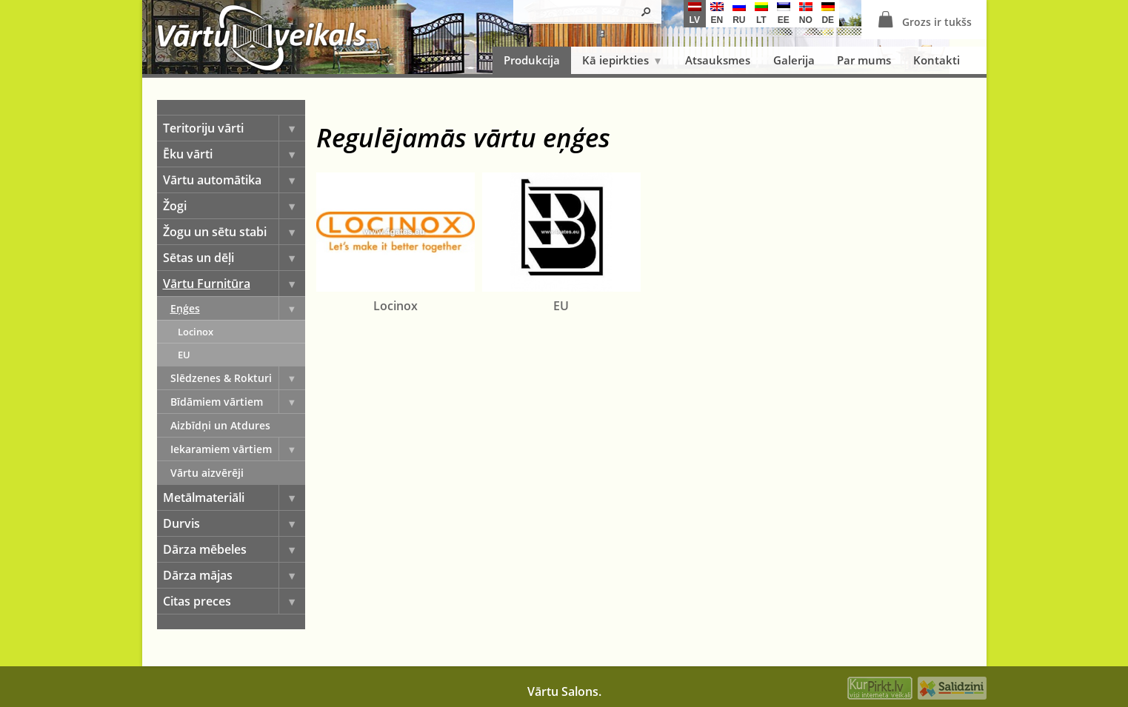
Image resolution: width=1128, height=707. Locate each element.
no (805, 13)
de (828, 13)
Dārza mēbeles (234, 549)
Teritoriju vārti (234, 128)
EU (184, 354)
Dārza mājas (234, 575)
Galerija (794, 60)
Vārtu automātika (234, 179)
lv (694, 13)
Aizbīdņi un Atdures (220, 425)
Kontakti (936, 60)
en (717, 13)
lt (761, 13)
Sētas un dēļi (234, 257)
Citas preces (234, 601)
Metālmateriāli (234, 497)
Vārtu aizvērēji (207, 473)
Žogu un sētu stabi (234, 231)
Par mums (864, 60)
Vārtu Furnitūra (234, 283)
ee (783, 13)
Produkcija (532, 60)
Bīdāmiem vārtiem (237, 401)
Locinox (195, 331)
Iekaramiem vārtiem (237, 449)
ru (739, 13)
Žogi (234, 205)
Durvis (234, 523)
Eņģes (237, 308)
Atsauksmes (717, 60)
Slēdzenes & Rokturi (237, 377)
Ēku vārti (234, 154)
